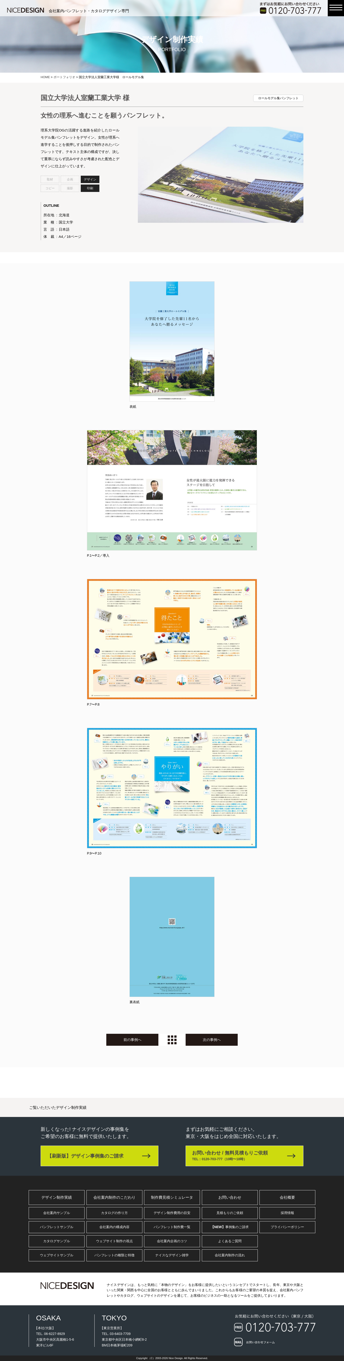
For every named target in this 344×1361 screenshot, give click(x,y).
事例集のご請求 (230, 1227)
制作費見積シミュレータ (172, 1197)
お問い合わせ (229, 1197)
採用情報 (287, 1213)
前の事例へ (132, 1040)
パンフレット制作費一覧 (172, 1227)
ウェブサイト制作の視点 (114, 1241)
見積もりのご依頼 (229, 1213)
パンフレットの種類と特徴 (114, 1255)
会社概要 (287, 1197)
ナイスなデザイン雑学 (172, 1255)
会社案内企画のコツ (172, 1241)
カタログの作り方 (114, 1213)
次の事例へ (212, 1040)
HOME (45, 77)
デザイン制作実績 (56, 1197)
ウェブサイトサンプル (56, 1255)
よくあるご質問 (230, 1241)
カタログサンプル (56, 1241)
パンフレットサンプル (56, 1227)
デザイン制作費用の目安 (172, 1213)
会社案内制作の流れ (230, 1255)
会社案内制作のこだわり (114, 1197)
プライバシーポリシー (287, 1227)
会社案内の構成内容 (114, 1227)
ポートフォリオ (64, 77)
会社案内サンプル (56, 1213)
